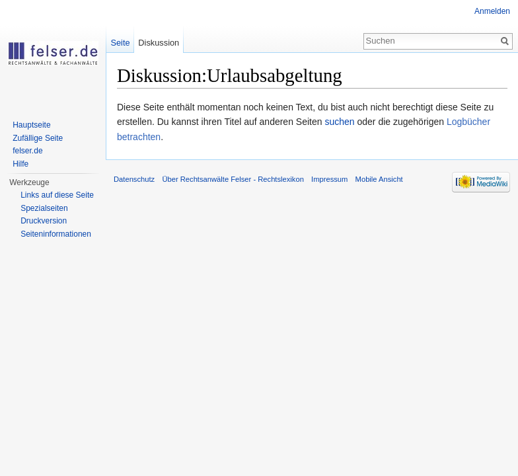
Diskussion (158, 43)
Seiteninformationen (55, 234)
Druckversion (43, 220)
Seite (120, 43)
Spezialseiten (43, 208)
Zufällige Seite (38, 138)
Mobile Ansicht (379, 179)
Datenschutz (134, 179)
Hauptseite (31, 125)
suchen (339, 121)
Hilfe (20, 164)
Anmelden (492, 11)
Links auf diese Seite (57, 195)
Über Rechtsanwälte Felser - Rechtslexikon (233, 179)
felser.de (27, 150)
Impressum (329, 179)
